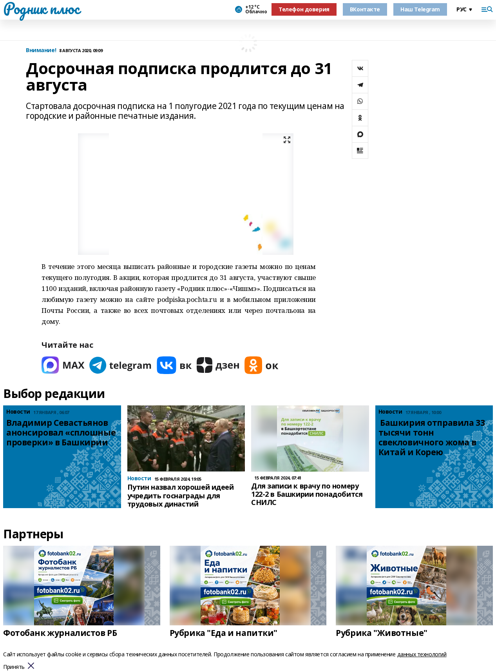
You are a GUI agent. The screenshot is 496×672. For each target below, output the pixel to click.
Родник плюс (41, 8)
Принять (14, 667)
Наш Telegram (420, 9)
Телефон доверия (304, 9)
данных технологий (422, 654)
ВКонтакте (365, 9)
